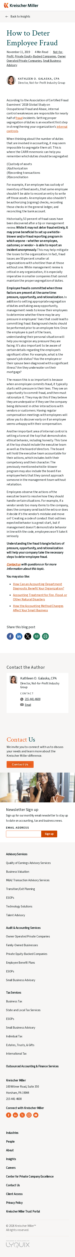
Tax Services (13, 993)
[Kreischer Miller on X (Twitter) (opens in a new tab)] (22, 1115)
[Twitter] (27, 639)
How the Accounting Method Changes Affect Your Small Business (38, 608)
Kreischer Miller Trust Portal (23, 1212)
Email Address (17, 828)
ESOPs (10, 898)
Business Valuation (17, 872)
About (10, 1150)
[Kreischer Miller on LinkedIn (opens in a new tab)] (15, 1115)
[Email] (36, 639)
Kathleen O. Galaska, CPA (39, 79)
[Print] (45, 639)
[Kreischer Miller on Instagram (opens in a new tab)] (29, 1115)
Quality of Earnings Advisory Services (28, 863)
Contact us (13, 564)
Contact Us (20, 764)
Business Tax (14, 1001)
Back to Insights (20, 16)
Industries (12, 1133)
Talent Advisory (15, 915)
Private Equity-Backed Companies (35, 56)
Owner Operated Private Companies (36, 58)
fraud (19, 118)
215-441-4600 (32, 699)
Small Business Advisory (20, 980)
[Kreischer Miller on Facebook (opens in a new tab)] (8, 1115)
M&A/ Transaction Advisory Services (28, 880)
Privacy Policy (14, 1203)
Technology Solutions (19, 906)
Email (28, 705)
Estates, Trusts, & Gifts (20, 1045)
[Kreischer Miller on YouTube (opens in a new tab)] (36, 1115)
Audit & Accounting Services (23, 928)
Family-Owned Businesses (22, 945)
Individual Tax (14, 1036)
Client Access (14, 1194)
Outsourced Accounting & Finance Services (32, 1066)
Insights (11, 1159)
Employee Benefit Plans (20, 963)
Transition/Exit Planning (20, 889)
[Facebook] (10, 639)
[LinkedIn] (19, 639)
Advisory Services (16, 854)
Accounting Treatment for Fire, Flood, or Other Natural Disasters (40, 597)
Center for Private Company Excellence (30, 1177)
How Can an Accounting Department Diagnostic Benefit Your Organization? (38, 586)
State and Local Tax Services (23, 1010)
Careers (11, 1168)
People (10, 1142)
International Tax (16, 1054)
